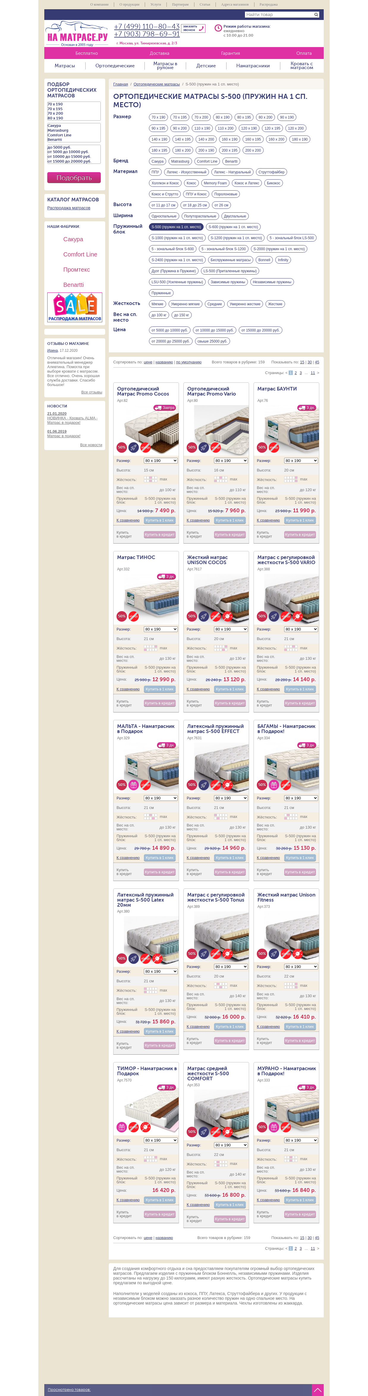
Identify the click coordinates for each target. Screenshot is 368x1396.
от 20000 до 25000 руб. (171, 342)
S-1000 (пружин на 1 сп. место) (177, 238)
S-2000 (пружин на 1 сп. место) (279, 250)
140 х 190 (159, 139)
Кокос (191, 183)
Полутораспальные (200, 216)
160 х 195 (253, 139)
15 (302, 362)
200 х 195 (230, 150)
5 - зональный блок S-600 (173, 250)
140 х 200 (206, 139)
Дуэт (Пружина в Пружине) (174, 272)
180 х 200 (183, 150)
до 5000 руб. (74, 147)
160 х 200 (276, 139)
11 (313, 373)
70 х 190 (158, 117)
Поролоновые (225, 194)
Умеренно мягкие (185, 305)
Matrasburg (180, 161)
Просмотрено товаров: (69, 1390)
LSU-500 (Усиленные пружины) (177, 283)
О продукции (129, 4)
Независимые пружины (272, 283)
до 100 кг (159, 316)
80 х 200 (265, 117)
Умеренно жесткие (245, 305)
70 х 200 (201, 117)
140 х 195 (183, 139)
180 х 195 (159, 150)
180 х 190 (300, 139)
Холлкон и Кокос (165, 183)
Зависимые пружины (228, 283)
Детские (206, 66)
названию (164, 362)
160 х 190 (230, 139)
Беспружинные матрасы (231, 261)
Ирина (52, 350)
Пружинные (161, 294)
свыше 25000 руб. (212, 342)
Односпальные (164, 216)
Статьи (205, 4)
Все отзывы (91, 392)
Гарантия (230, 53)
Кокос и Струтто (165, 194)
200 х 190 (206, 150)
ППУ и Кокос (196, 194)
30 (309, 362)
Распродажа (269, 4)
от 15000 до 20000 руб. (260, 331)
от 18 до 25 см (195, 205)
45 (317, 362)
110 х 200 (226, 128)
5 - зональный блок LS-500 (292, 238)
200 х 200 (253, 150)
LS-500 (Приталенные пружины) (230, 272)
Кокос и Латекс (247, 183)
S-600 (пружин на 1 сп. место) (233, 227)
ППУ (155, 172)
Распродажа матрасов (68, 208)
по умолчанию (189, 362)
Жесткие (275, 305)
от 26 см (221, 205)
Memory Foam (215, 183)
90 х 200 (180, 128)
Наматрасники (253, 66)
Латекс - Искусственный (186, 172)
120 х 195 (272, 128)
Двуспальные (235, 216)
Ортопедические (115, 66)
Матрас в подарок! (74, 433)
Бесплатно (87, 53)
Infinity (283, 261)
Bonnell (264, 261)
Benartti (231, 161)
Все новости (91, 445)
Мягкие (157, 305)
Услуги (155, 4)
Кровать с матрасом (301, 66)
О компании (99, 4)
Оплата (304, 53)
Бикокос (273, 183)
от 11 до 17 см (163, 205)
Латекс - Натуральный (232, 172)
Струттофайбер (272, 172)
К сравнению (128, 521)
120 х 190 (249, 128)
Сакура (157, 161)
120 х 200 (296, 128)
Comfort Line (207, 161)
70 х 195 (180, 117)
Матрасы (65, 66)
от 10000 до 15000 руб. (215, 331)
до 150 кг (181, 316)
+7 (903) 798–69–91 (147, 34)
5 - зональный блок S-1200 (224, 250)
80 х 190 (222, 117)
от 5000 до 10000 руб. (170, 331)
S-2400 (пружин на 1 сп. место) (177, 261)
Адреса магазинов (235, 4)
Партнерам (180, 4)
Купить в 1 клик (160, 521)
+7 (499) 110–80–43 (147, 27)
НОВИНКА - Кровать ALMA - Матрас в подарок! (74, 418)
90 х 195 (158, 128)
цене (148, 362)
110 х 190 (202, 128)
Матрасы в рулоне (165, 66)
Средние (214, 305)
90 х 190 (287, 117)
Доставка (159, 53)
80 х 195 (244, 117)
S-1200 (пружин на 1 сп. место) (236, 238)
